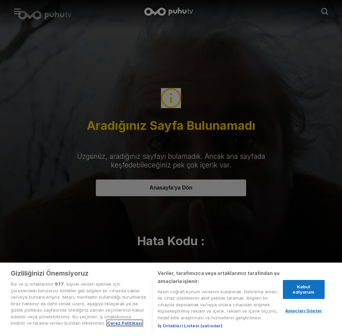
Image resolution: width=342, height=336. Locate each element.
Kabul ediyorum (303, 289)
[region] (171, 299)
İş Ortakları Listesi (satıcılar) (190, 325)
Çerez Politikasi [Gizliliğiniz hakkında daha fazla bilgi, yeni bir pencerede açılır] (124, 323)
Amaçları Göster (303, 310)
